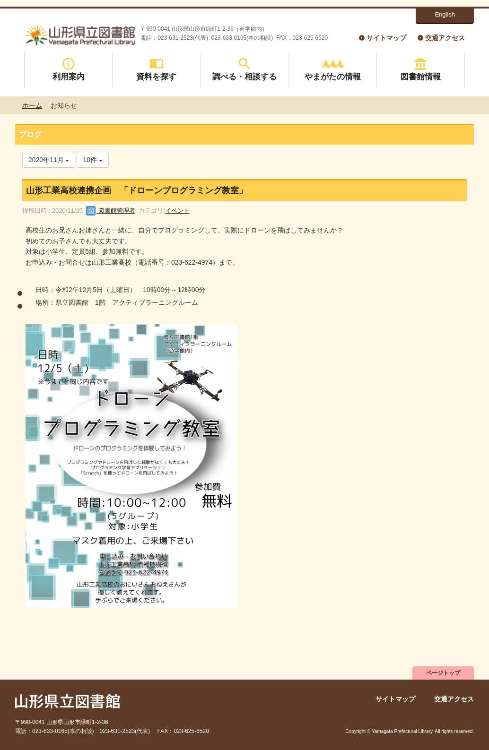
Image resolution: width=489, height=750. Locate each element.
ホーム (32, 105)
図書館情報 (421, 69)
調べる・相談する (244, 69)
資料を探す (156, 69)
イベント (177, 210)
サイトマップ (386, 38)
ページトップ (443, 673)
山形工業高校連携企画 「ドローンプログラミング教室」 (136, 190)
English (445, 14)
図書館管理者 (110, 210)
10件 (92, 160)
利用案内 (68, 69)
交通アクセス (445, 38)
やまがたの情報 (333, 69)
